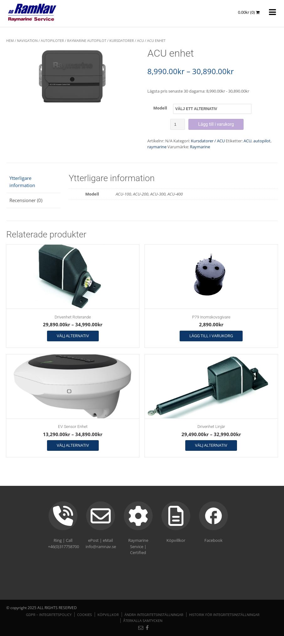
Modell (160, 108)
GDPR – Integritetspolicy (48, 614)
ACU (247, 141)
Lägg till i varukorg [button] (211, 335)
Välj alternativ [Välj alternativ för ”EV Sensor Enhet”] (73, 445)
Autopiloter (52, 40)
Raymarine (200, 147)
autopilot (262, 141)
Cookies (84, 614)
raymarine (156, 147)
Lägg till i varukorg (216, 124)
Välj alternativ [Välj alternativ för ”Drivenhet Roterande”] (73, 335)
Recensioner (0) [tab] (25, 200)
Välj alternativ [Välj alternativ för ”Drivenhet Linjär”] (211, 445)
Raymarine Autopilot (86, 40)
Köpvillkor (108, 614)
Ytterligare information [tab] (22, 181)
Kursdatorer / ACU (126, 40)
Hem (10, 40)
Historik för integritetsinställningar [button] (224, 614)
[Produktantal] (177, 124)
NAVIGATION (27, 40)
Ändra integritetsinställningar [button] (153, 614)
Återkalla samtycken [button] (142, 620)
